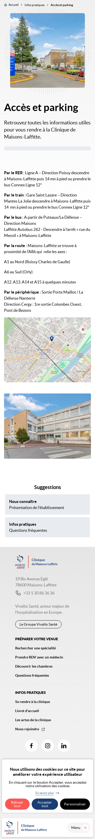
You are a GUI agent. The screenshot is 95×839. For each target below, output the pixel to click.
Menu (79, 828)
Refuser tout (17, 804)
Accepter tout (44, 804)
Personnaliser (75, 804)
